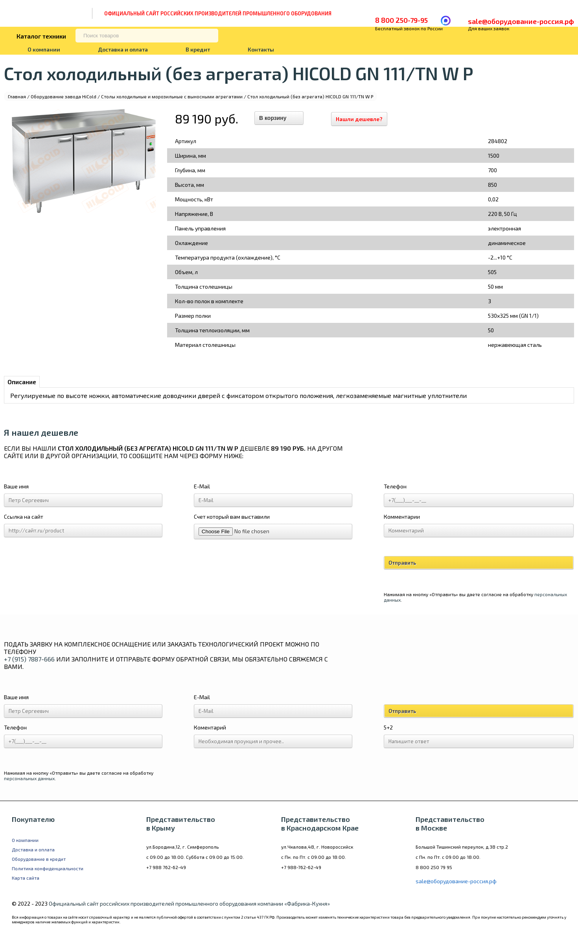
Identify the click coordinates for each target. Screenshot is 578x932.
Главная (17, 96)
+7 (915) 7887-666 (29, 659)
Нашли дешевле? (362, 119)
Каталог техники (41, 36)
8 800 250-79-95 (401, 20)
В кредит (198, 49)
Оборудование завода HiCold (63, 96)
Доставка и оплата (123, 49)
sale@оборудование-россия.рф (521, 21)
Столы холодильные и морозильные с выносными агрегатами (172, 96)
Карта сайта (25, 877)
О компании (44, 49)
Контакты (261, 49)
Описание (21, 381)
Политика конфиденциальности (47, 868)
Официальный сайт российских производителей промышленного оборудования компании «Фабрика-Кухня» (189, 903)
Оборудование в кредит (39, 859)
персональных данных (29, 778)
